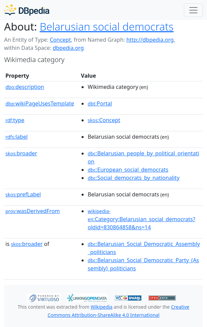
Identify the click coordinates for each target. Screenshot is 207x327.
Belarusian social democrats (107, 26)
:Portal (100, 103)
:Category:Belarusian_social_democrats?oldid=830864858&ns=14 (141, 219)
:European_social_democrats (128, 169)
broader (21, 153)
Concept (60, 39)
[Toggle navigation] (193, 10)
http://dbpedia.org (150, 39)
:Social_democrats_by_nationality (133, 177)
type (14, 120)
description (24, 87)
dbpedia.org (68, 48)
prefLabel (23, 194)
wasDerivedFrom (32, 211)
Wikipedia (102, 307)
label (16, 136)
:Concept (104, 120)
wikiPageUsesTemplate (39, 103)
